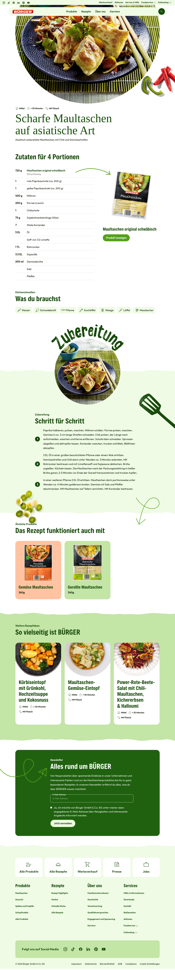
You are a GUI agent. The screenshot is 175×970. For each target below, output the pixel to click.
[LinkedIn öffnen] (18, 2)
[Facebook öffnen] (13, 2)
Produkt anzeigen (116, 237)
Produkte (71, 11)
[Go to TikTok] (73, 949)
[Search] (161, 11)
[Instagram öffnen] (3, 2)
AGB (120, 963)
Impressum (76, 963)
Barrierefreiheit (107, 963)
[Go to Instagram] (65, 949)
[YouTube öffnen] (28, 2)
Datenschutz (91, 963)
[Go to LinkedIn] (88, 949)
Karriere (115, 11)
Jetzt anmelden (63, 823)
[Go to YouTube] (103, 949)
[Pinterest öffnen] (23, 2)
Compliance (131, 963)
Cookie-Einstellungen (150, 963)
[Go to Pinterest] (96, 949)
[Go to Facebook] (80, 949)
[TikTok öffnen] (8, 2)
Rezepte (86, 11)
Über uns (100, 11)
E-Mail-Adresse (59, 794)
